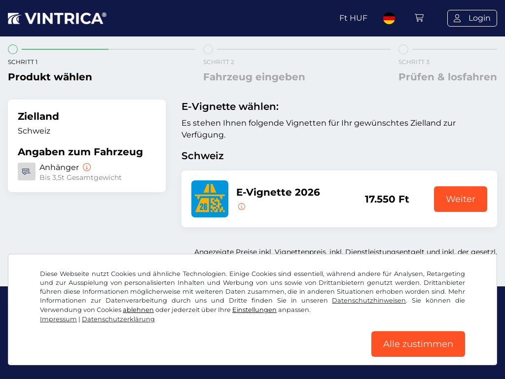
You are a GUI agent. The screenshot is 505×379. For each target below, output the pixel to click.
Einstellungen (254, 309)
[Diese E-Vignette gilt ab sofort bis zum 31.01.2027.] (240, 206)
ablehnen (138, 309)
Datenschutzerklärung (118, 319)
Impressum (58, 319)
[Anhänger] (86, 167)
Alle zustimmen (418, 344)
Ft (353, 18)
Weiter (460, 199)
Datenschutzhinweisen (369, 300)
